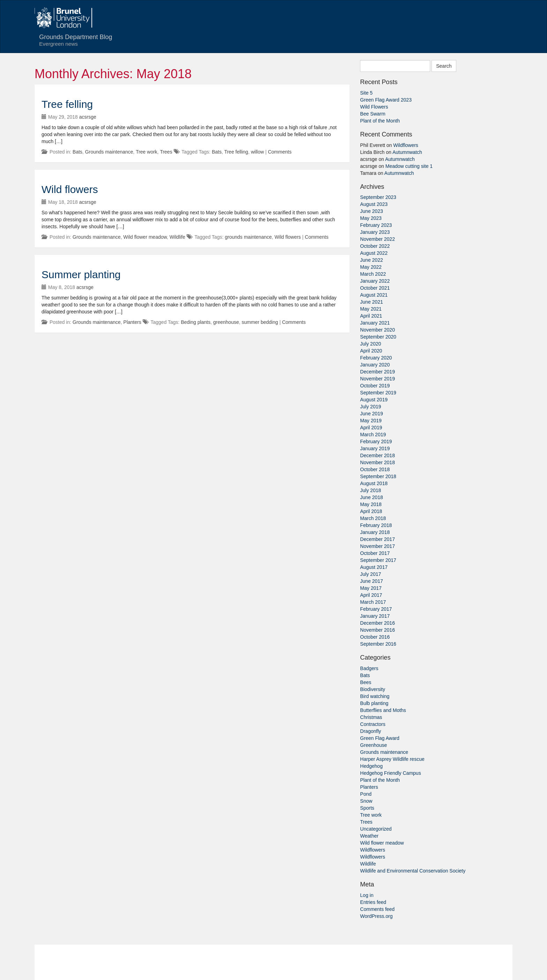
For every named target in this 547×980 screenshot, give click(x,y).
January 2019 (375, 448)
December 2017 (377, 539)
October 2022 (375, 246)
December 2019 (377, 371)
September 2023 (378, 197)
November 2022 (377, 239)
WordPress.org (376, 916)
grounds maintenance (248, 237)
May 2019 (370, 420)
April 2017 (371, 595)
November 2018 (377, 462)
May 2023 (370, 218)
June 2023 (371, 211)
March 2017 (373, 602)
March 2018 (373, 518)
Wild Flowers (374, 107)
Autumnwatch (407, 152)
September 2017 (378, 560)
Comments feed (377, 909)
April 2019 (371, 427)
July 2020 (370, 344)
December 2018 (377, 455)
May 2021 (370, 309)
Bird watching (374, 696)
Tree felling (67, 104)
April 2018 (371, 511)
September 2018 (378, 476)
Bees (365, 682)
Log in (366, 895)
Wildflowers (405, 145)
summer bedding (260, 322)
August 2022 (374, 253)
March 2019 (373, 434)
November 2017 (377, 546)
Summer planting (81, 274)
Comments (280, 152)
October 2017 (375, 553)
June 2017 (371, 581)
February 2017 (376, 609)
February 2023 (376, 225)
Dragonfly (370, 731)
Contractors (372, 724)
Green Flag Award (379, 738)
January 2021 (375, 323)
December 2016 (377, 623)
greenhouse (226, 322)
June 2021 (371, 302)
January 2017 (375, 616)
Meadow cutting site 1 (409, 166)
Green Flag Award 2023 (386, 100)
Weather (369, 836)
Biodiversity (372, 689)
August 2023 (374, 204)
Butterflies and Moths (383, 710)
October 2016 (375, 637)
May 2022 (370, 267)
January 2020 (375, 365)
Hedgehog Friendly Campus (390, 773)
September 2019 (378, 392)
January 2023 (375, 232)
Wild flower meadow (145, 237)
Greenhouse (373, 745)
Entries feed (373, 902)
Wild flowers (70, 189)
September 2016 (378, 644)
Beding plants (195, 322)
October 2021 (375, 288)
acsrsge (87, 117)
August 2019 (374, 399)
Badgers (369, 668)
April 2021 (371, 316)
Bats (77, 152)
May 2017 (370, 588)
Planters (132, 322)
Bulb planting (374, 703)
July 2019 (370, 406)
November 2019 (377, 378)
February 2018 (376, 525)
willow (257, 152)
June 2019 (371, 413)
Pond (366, 794)
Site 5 (366, 93)
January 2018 (375, 532)
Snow (366, 801)
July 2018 (370, 490)
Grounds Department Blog (71, 40)
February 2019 (376, 441)
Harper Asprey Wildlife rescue (392, 759)
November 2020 (377, 330)
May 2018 (370, 504)
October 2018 (375, 469)
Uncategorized (375, 829)
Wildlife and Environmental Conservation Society (412, 871)
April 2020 (371, 351)
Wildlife (177, 237)
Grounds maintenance (109, 152)
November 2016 (377, 630)
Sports (367, 808)
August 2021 (374, 295)
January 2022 (375, 281)
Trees (166, 152)
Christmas (371, 717)
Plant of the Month (380, 121)
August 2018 (374, 483)
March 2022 (373, 274)
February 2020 (376, 358)
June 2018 (371, 497)
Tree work (146, 152)
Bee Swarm (372, 114)
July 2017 (370, 574)
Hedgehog (371, 766)
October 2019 (375, 385)
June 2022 (371, 260)
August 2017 (374, 567)
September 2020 (378, 337)
